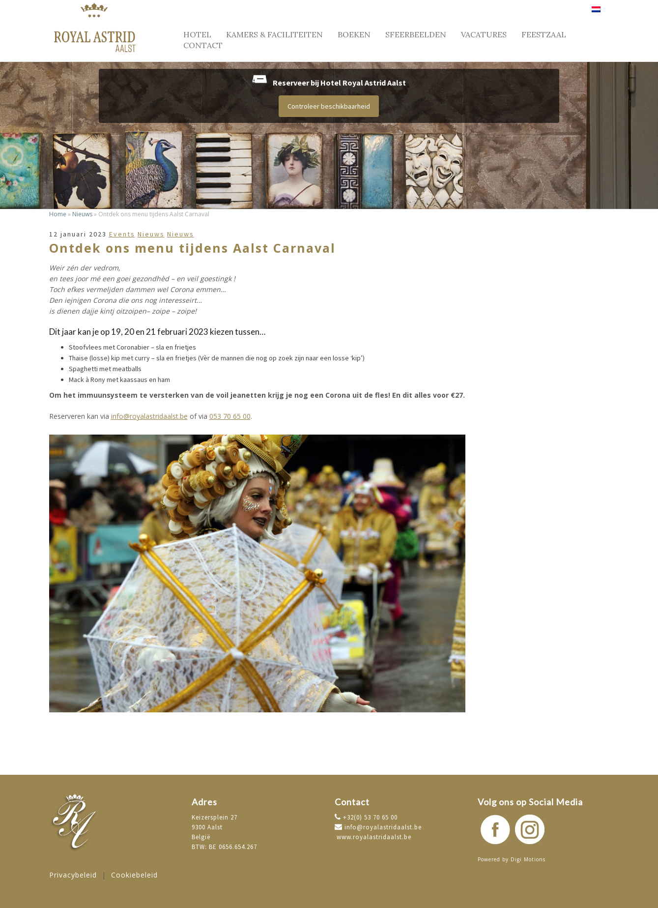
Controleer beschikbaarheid (328, 106)
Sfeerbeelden (415, 34)
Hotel (197, 34)
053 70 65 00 (230, 416)
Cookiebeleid (134, 874)
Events (122, 234)
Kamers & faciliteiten (274, 34)
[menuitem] (596, 13)
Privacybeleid (73, 874)
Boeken (354, 34)
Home (57, 214)
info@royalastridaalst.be (149, 416)
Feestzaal (543, 34)
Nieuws (82, 214)
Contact (203, 45)
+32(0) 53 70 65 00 (369, 817)
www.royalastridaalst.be (373, 837)
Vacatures (484, 34)
